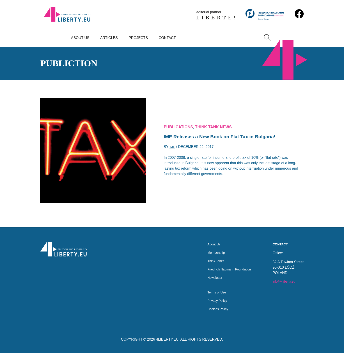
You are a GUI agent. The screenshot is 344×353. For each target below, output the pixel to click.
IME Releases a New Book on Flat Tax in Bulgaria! (227, 137)
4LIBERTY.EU (167, 339)
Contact (167, 38)
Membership (211, 247)
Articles (109, 38)
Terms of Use (211, 291)
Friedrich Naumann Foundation (226, 265)
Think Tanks (210, 256)
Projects (138, 38)
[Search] (267, 38)
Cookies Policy (213, 309)
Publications (180, 126)
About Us (80, 38)
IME (173, 148)
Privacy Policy (212, 300)
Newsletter (209, 274)
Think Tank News (220, 126)
